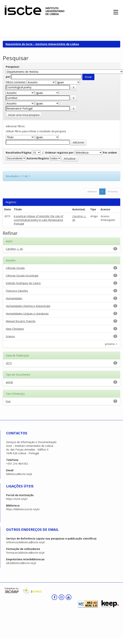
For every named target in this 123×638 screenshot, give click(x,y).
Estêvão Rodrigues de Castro (23, 283)
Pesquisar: (13, 66)
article (9, 382)
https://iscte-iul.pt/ (17, 499)
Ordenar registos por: (59, 152)
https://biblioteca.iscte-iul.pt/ (23, 509)
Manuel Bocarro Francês (20, 321)
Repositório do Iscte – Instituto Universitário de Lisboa (42, 44)
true (8, 401)
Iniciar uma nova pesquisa (23, 115)
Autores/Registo (38, 158)
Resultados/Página (18, 152)
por (8, 76)
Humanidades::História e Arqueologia (28, 306)
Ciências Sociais (15, 268)
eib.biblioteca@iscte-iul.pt (21, 563)
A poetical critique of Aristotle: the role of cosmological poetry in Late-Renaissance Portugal (38, 219)
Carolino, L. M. (14, 249)
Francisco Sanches (17, 290)
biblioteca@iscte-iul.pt (19, 474)
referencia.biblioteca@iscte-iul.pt (25, 542)
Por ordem (110, 152)
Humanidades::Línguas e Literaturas (27, 313)
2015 (9, 363)
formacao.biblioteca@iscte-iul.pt (25, 552)
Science (10, 336)
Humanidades (14, 298)
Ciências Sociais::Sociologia (22, 275)
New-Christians (15, 328)
